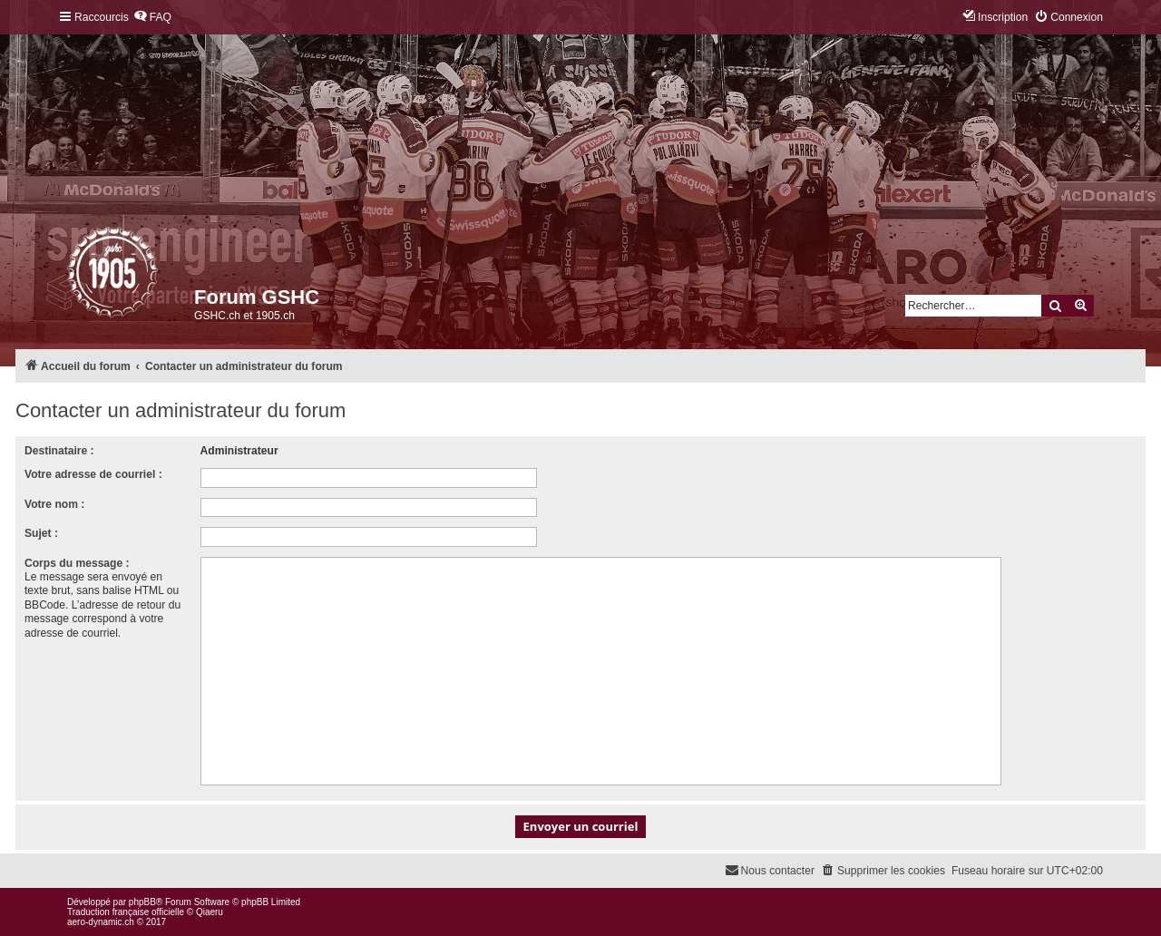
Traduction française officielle (125, 912)
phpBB (142, 902)
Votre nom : (54, 504)
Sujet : (41, 533)
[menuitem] (152, 17)
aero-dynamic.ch (100, 922)
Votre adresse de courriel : (93, 474)
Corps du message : (77, 563)
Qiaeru (209, 912)
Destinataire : (59, 450)
